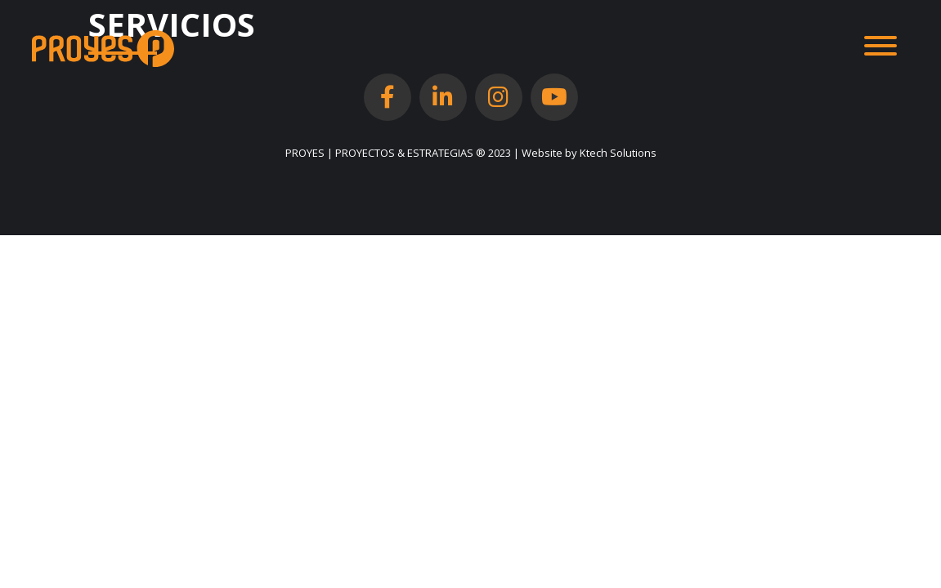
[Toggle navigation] (880, 48)
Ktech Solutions (618, 152)
